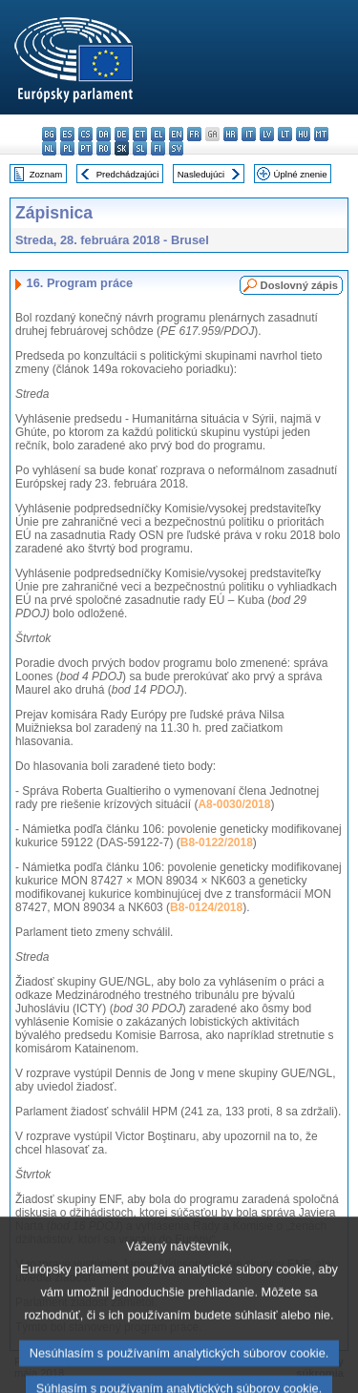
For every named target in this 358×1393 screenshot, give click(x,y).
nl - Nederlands (49, 148)
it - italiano (249, 134)
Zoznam (46, 174)
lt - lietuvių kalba (285, 134)
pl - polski (67, 148)
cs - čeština (85, 134)
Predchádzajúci (127, 174)
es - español (67, 134)
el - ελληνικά (158, 134)
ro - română (103, 148)
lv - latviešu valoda (267, 134)
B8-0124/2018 (206, 907)
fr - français (194, 134)
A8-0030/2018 (234, 804)
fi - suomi (158, 148)
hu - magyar (303, 134)
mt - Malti (321, 134)
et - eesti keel (140, 134)
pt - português (85, 148)
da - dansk (103, 134)
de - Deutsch (122, 134)
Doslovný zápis (299, 285)
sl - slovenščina (140, 148)
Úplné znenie (300, 174)
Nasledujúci (201, 174)
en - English (176, 134)
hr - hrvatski (230, 134)
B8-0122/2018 (216, 842)
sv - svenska (176, 148)
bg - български (49, 134)
